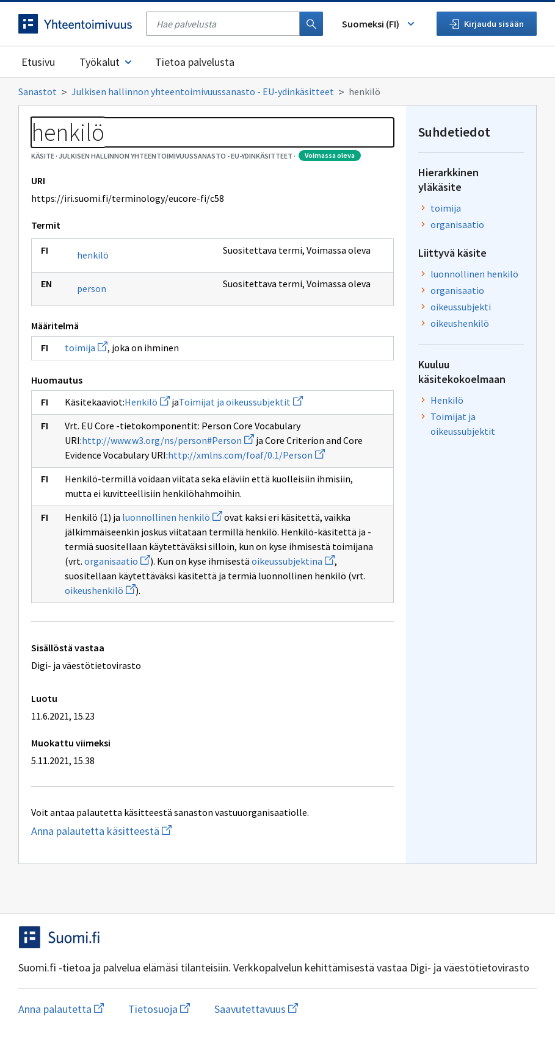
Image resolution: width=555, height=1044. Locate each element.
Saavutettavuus (256, 1009)
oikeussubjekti (460, 307)
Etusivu (38, 62)
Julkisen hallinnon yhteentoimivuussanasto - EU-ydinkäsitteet (202, 91)
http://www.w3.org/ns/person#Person (168, 440)
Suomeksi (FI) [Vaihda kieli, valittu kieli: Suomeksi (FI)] (379, 24)
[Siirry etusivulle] (76, 24)
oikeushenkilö (100, 590)
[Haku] (311, 24)
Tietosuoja (159, 1009)
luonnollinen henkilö (172, 517)
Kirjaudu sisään (486, 23)
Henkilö (147, 402)
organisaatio (117, 561)
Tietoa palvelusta (194, 62)
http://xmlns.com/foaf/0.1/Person (246, 455)
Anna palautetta (61, 1009)
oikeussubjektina (293, 561)
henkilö (93, 255)
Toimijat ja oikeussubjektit (241, 402)
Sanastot (37, 91)
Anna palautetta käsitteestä (150, 831)
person (91, 288)
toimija (86, 347)
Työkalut (106, 62)
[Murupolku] (277, 91)
